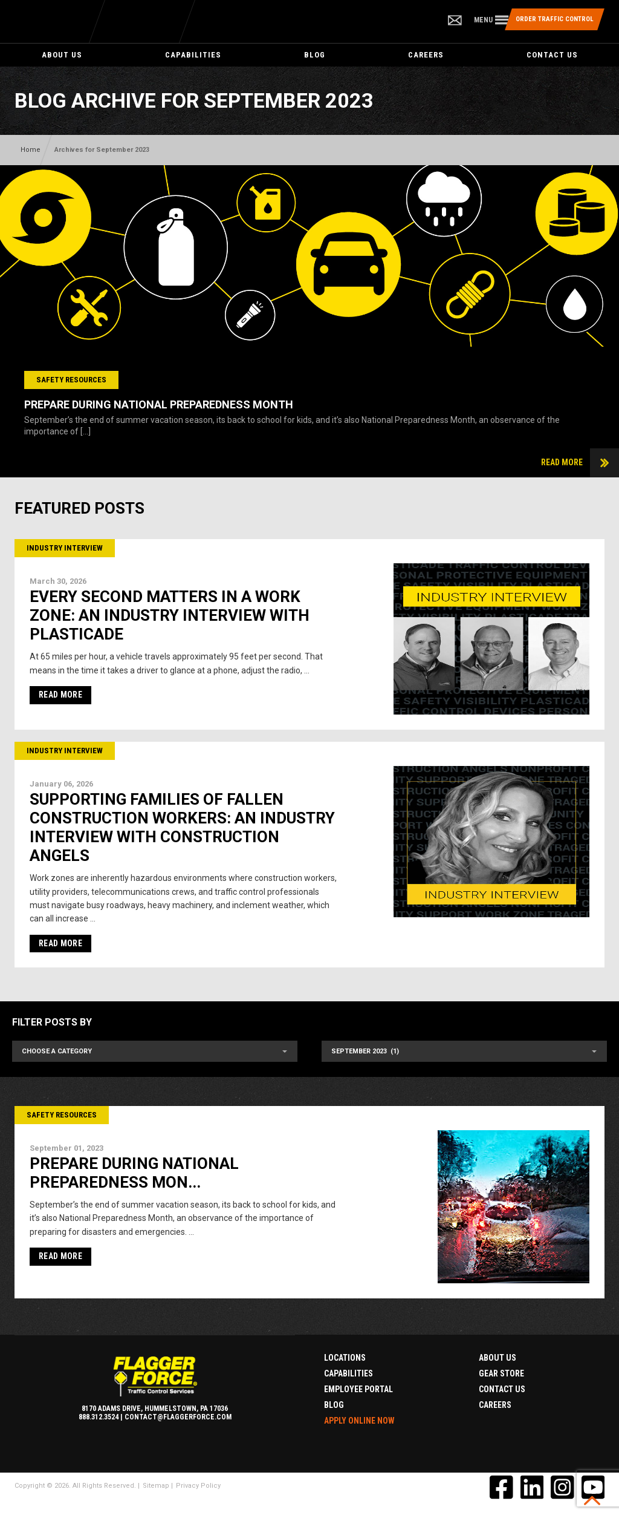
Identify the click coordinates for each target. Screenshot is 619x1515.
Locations (345, 1358)
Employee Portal (358, 1389)
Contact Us (552, 54)
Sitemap (156, 1486)
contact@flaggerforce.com (178, 1417)
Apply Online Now (359, 1420)
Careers (426, 54)
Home (31, 150)
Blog (314, 54)
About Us (62, 54)
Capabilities (193, 54)
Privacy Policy (198, 1486)
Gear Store (501, 1373)
